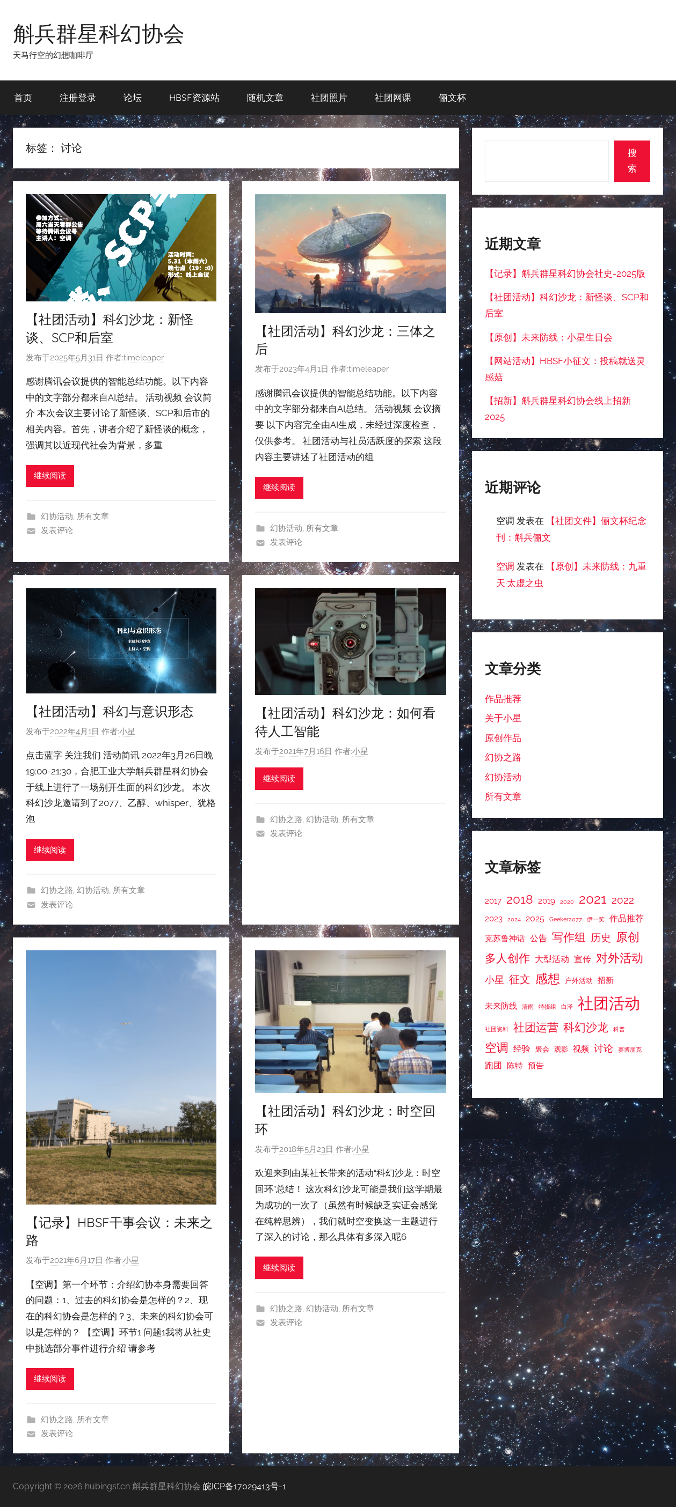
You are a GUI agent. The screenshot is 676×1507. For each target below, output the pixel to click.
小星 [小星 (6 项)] (494, 979)
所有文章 (93, 516)
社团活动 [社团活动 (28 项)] (609, 1003)
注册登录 (78, 97)
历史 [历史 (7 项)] (601, 937)
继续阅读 (50, 476)
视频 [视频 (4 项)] (581, 1048)
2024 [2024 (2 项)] (514, 919)
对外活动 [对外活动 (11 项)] (619, 958)
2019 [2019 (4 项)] (546, 900)
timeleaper (143, 358)
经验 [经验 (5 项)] (521, 1049)
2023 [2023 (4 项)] (494, 918)
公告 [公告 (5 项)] (538, 938)
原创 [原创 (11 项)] (627, 937)
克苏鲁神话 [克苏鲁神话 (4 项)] (505, 938)
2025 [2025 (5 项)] (535, 918)
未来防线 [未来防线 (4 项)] (501, 1005)
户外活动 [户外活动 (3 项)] (579, 981)
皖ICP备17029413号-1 (244, 1486)
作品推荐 (503, 698)
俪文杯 (452, 97)
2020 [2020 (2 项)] (567, 901)
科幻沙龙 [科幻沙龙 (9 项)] (585, 1027)
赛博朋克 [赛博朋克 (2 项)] (630, 1049)
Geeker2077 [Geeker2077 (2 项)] (565, 919)
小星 (127, 731)
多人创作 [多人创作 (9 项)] (507, 958)
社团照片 (329, 97)
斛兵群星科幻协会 (99, 33)
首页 (23, 97)
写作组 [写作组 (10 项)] (569, 937)
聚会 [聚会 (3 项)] (542, 1049)
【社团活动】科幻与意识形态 (109, 711)
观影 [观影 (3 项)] (561, 1049)
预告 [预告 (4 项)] (536, 1065)
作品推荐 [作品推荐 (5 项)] (626, 918)
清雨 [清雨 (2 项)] (528, 1006)
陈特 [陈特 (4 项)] (515, 1065)
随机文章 (265, 97)
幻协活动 (57, 516)
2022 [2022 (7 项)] (623, 900)
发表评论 (57, 530)
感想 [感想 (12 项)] (547, 979)
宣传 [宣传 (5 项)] (582, 959)
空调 (505, 566)
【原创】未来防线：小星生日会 (549, 337)
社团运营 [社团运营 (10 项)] (535, 1027)
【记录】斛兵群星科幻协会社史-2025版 (565, 273)
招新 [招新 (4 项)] (606, 980)
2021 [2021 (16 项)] (593, 899)
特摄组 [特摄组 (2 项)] (547, 1006)
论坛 (132, 97)
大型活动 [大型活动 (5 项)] (552, 959)
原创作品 (503, 738)
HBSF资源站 (194, 97)
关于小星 (503, 718)
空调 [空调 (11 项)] (496, 1047)
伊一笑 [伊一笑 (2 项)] (596, 919)
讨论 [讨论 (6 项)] (603, 1048)
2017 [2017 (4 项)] (493, 900)
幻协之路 (57, 890)
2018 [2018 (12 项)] (519, 899)
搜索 (632, 160)
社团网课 (393, 97)
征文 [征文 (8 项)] (519, 979)
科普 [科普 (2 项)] (619, 1029)
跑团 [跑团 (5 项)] (493, 1065)
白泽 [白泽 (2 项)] (567, 1006)
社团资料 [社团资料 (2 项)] (496, 1029)
